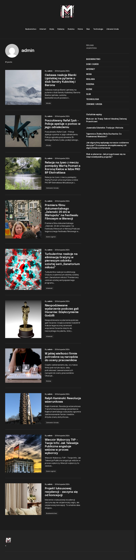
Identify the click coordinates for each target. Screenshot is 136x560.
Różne (48, 389)
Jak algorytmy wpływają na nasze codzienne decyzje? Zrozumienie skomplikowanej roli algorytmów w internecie (107, 145)
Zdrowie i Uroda (52, 192)
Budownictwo (51, 523)
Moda (48, 106)
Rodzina (90, 84)
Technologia (92, 99)
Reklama (90, 79)
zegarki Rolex (91, 48)
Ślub (88, 94)
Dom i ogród (50, 242)
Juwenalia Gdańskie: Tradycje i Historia (104, 128)
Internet (49, 294)
